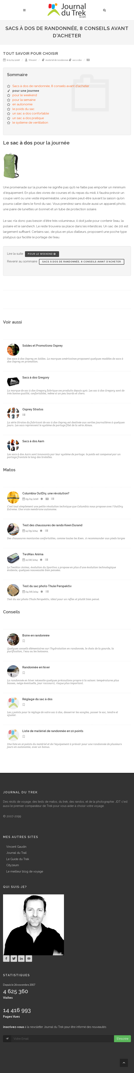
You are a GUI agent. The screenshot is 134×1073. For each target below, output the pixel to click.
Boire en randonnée (36, 635)
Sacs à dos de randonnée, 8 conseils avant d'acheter (50, 86)
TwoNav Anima (32, 554)
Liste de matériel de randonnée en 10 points (52, 731)
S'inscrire (122, 1038)
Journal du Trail (16, 852)
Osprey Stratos (32, 409)
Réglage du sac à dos (37, 699)
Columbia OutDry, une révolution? (45, 493)
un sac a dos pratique (28, 118)
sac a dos (75, 60)
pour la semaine (24, 100)
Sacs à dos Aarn (33, 441)
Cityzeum (12, 865)
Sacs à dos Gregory (35, 377)
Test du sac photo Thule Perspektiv (47, 586)
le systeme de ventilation (30, 122)
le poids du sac (23, 109)
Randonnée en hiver (36, 667)
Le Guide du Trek (17, 859)
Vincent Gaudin (16, 846)
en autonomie (22, 104)
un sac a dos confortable (30, 113)
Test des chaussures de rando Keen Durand (52, 525)
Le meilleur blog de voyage (24, 871)
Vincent (31, 60)
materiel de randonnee (55, 60)
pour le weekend (24, 95)
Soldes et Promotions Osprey (42, 345)
